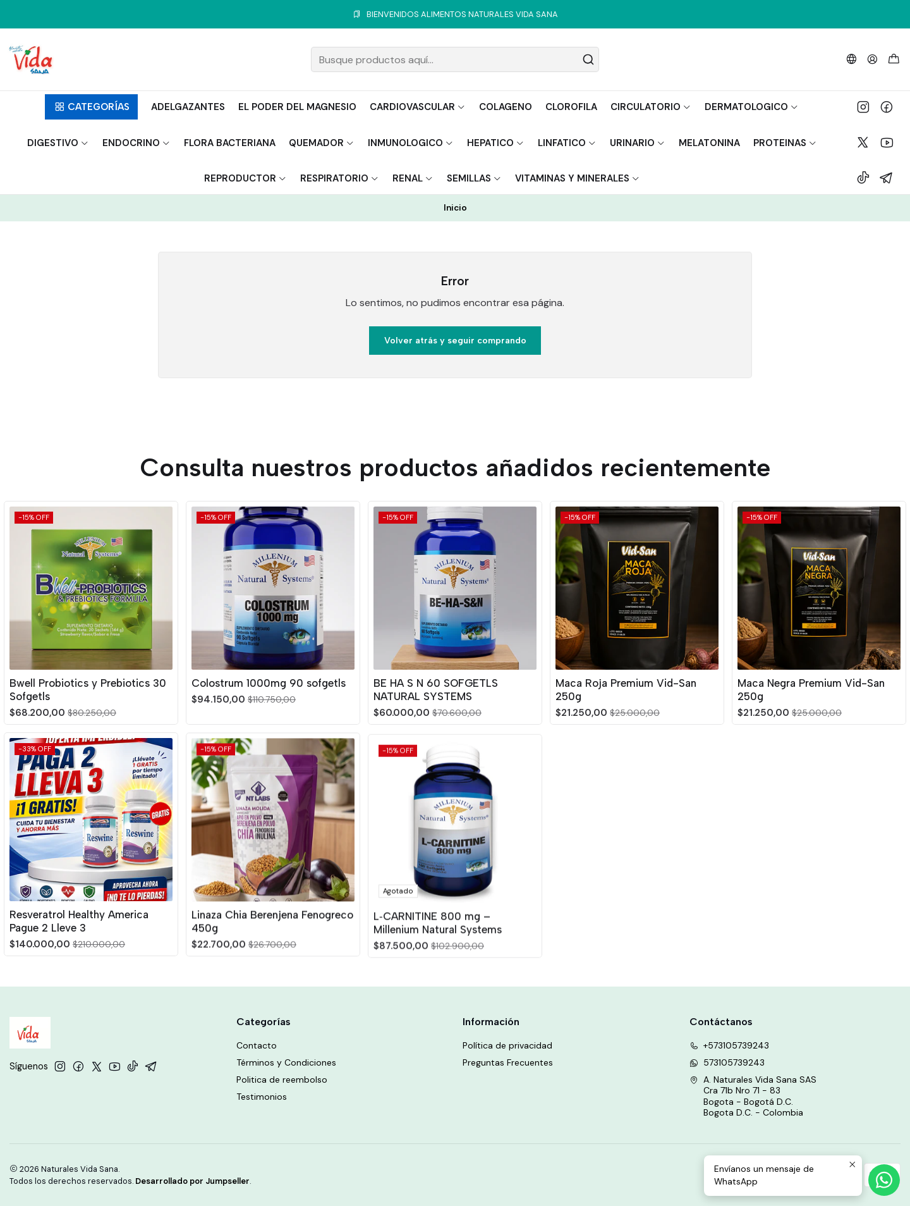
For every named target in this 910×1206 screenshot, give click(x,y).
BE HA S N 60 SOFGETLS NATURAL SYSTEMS (435, 733)
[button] (91, 107)
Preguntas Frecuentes (508, 1062)
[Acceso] (872, 59)
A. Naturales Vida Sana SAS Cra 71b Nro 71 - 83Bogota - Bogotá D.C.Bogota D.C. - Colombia (752, 1096)
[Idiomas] (851, 59)
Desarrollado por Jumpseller (192, 1181)
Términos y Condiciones (286, 1062)
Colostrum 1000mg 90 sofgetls (268, 709)
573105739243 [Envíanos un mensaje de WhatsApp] (727, 1062)
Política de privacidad (507, 1045)
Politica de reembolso (281, 1079)
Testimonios (261, 1096)
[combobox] (455, 59)
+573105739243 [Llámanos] (729, 1045)
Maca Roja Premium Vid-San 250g (625, 748)
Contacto (256, 1045)
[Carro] (893, 59)
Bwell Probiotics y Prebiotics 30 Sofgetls (87, 705)
